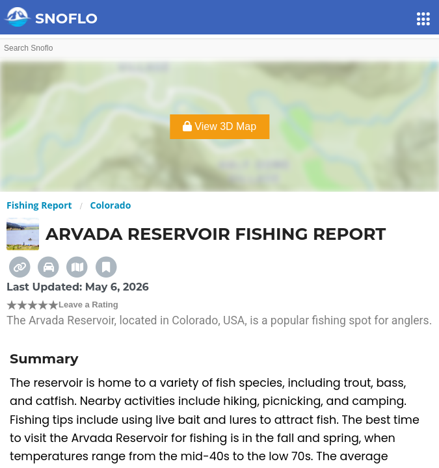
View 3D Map (219, 126)
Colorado (110, 205)
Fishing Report (39, 205)
